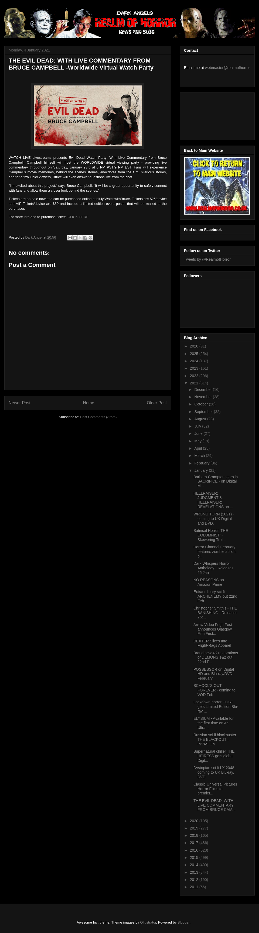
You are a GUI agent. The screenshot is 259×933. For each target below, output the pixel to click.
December (203, 389)
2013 (194, 872)
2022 (194, 376)
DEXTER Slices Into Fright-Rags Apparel (212, 643)
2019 (194, 828)
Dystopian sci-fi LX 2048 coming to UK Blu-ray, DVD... (213, 772)
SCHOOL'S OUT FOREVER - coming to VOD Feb (214, 690)
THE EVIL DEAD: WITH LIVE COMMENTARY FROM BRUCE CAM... (214, 805)
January (201, 470)
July (198, 426)
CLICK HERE (77, 217)
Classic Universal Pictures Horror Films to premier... (215, 789)
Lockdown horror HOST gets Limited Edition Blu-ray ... (215, 706)
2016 (194, 850)
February (202, 463)
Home (88, 403)
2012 (194, 879)
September (204, 411)
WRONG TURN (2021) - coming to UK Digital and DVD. (213, 518)
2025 (194, 354)
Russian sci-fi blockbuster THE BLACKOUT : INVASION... (214, 739)
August (200, 419)
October (201, 404)
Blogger (183, 922)
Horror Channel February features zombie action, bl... (215, 551)
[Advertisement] (208, 115)
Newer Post (19, 403)
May (198, 441)
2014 (194, 865)
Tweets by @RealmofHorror (207, 259)
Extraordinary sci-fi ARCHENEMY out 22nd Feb (215, 596)
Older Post (157, 403)
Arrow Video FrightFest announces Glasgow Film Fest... (212, 629)
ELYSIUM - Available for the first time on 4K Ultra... (213, 723)
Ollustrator (148, 922)
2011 (194, 887)
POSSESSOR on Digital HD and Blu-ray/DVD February (213, 674)
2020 (194, 821)
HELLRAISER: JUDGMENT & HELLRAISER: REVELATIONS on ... (213, 500)
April (198, 448)
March (200, 455)
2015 (194, 857)
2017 (194, 843)
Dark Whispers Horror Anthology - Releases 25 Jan (213, 568)
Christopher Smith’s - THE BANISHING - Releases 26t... (215, 612)
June (198, 433)
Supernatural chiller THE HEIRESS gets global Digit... (213, 756)
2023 (194, 368)
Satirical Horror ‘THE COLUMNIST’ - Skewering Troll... (210, 535)
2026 (194, 346)
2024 (194, 361)
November (203, 397)
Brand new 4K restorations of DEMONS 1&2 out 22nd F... (215, 657)
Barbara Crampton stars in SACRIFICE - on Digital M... (215, 481)
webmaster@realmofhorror (227, 68)
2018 (194, 835)
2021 (194, 383)
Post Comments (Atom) (98, 417)
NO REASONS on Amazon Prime (208, 582)
